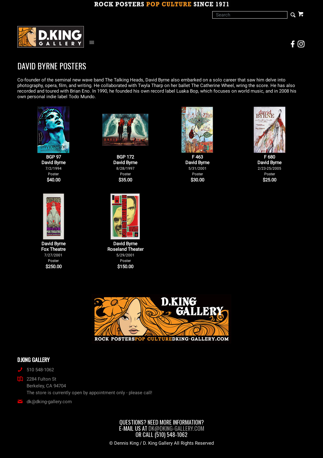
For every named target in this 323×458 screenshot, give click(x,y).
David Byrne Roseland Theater (125, 252)
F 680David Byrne (269, 165)
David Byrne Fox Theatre (53, 252)
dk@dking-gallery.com (44, 401)
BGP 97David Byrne (53, 165)
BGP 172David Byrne (125, 165)
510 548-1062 (35, 370)
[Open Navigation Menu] (93, 42)
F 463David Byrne (197, 165)
